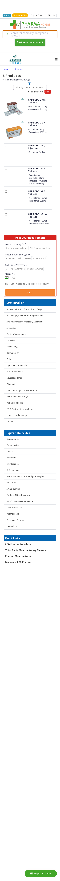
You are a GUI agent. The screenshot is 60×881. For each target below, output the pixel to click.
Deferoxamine (13, 470)
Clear (47, 92)
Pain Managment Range (17, 396)
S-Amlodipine (13, 464)
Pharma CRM (20, 15)
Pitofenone (11, 457)
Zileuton (10, 451)
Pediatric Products (15, 402)
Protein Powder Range (17, 415)
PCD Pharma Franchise (18, 544)
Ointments (11, 384)
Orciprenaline (13, 445)
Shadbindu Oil (13, 439)
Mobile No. (10, 273)
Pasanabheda (13, 513)
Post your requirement (30, 42)
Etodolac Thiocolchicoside (18, 495)
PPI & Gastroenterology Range (20, 409)
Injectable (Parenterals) (17, 365)
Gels (9, 359)
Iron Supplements (15, 371)
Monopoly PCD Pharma (18, 562)
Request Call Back (40, 873)
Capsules (11, 340)
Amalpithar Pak (13, 489)
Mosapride (11, 482)
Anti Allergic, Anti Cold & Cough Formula (25, 315)
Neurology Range (14, 378)
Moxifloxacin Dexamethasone (20, 501)
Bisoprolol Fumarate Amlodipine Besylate (25, 476)
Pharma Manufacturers (18, 556)
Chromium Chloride (15, 520)
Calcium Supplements (16, 334)
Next (30, 292)
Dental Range (13, 346)
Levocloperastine (14, 507)
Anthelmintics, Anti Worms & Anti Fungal (25, 309)
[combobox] (30, 34)
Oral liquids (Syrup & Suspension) (22, 390)
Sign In (51, 15)
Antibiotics (11, 328)
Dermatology (13, 353)
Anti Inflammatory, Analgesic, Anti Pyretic (25, 321)
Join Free (36, 15)
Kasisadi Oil (12, 526)
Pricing (7, 15)
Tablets (10, 421)
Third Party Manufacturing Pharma (25, 550)
